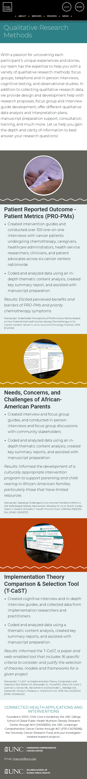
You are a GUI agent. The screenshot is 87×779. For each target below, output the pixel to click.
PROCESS (52, 15)
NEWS (65, 15)
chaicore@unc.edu (24, 759)
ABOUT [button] (22, 15)
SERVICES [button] (36, 15)
